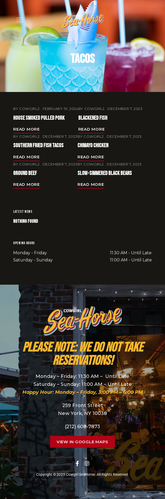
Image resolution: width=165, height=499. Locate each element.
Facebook (77, 463)
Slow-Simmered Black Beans (104, 173)
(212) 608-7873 (82, 426)
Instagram (87, 463)
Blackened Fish (92, 118)
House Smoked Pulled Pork (39, 118)
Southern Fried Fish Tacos (38, 145)
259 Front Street (82, 405)
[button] (82, 442)
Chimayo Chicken (92, 145)
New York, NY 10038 (82, 413)
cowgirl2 (29, 109)
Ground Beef (25, 173)
